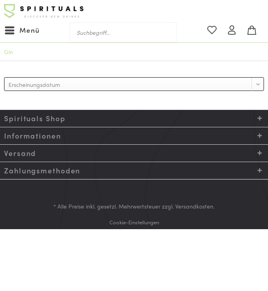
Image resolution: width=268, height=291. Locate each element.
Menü (22, 29)
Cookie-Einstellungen (134, 222)
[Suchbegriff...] (123, 32)
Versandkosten (194, 206)
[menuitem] (22, 30)
